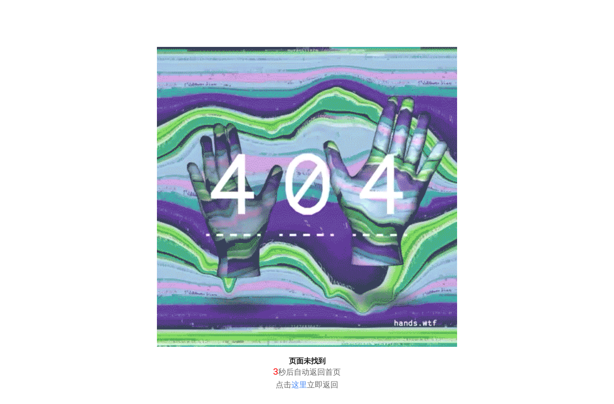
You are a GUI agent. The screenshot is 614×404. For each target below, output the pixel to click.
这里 (299, 384)
